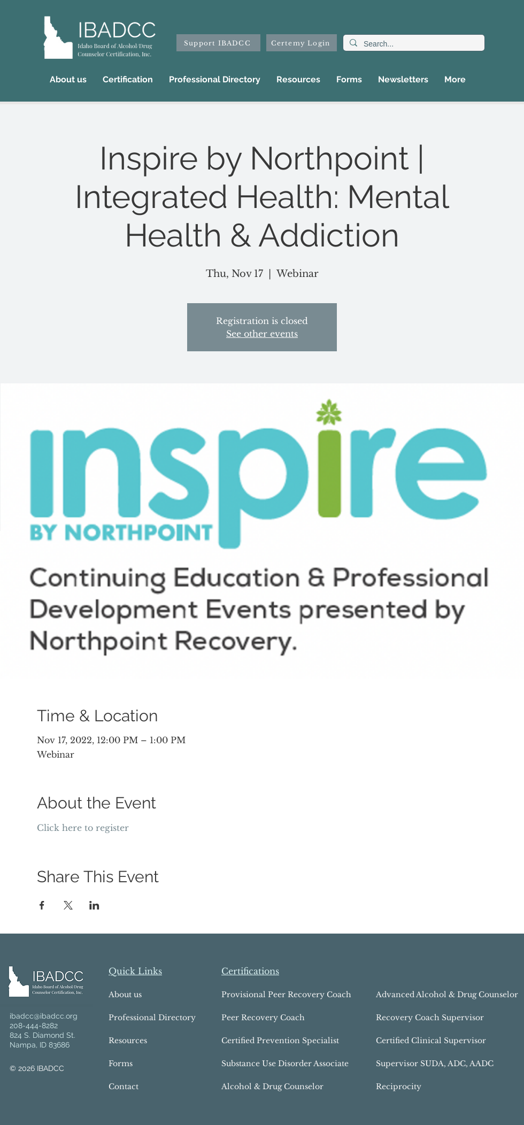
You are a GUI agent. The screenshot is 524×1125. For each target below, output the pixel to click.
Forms (121, 1063)
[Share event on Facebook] (42, 905)
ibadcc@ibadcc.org (44, 1016)
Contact (123, 1086)
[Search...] (413, 44)
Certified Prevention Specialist (261, 1040)
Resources (128, 1040)
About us (125, 994)
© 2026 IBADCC (37, 1068)
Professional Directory (152, 1017)
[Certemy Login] (301, 42)
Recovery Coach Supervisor (430, 1017)
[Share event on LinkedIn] (94, 905)
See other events (262, 333)
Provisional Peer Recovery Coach (261, 994)
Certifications (250, 971)
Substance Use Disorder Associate (261, 1063)
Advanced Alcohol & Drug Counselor (437, 994)
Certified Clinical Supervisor (431, 1040)
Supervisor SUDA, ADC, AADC (435, 1063)
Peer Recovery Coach (261, 1017)
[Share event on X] (68, 905)
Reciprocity (398, 1086)
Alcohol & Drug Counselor (261, 1086)
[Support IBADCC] (218, 42)
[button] (128, 79)
